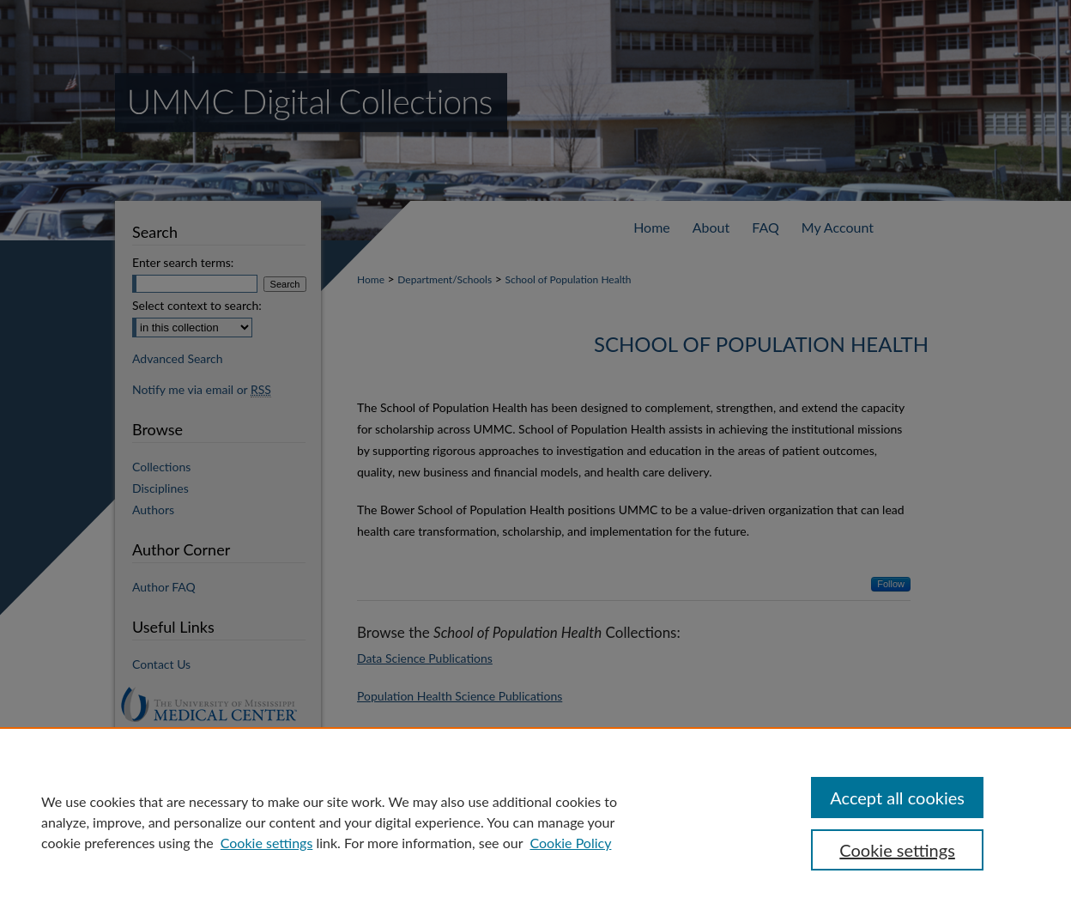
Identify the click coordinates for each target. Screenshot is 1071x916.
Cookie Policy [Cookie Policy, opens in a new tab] (570, 842)
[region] (535, 821)
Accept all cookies (897, 797)
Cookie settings (267, 842)
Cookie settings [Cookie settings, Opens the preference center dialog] (896, 850)
